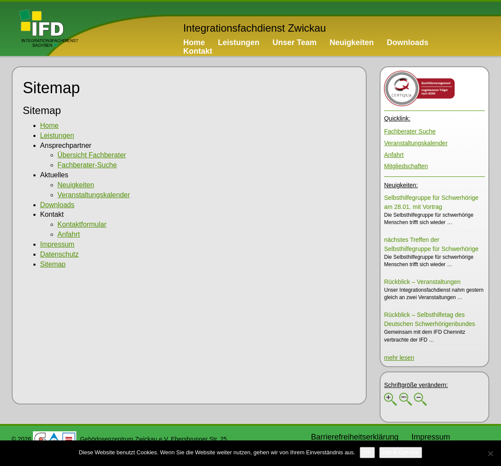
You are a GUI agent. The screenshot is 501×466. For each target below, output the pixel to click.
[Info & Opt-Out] (401, 452)
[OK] (367, 452)
